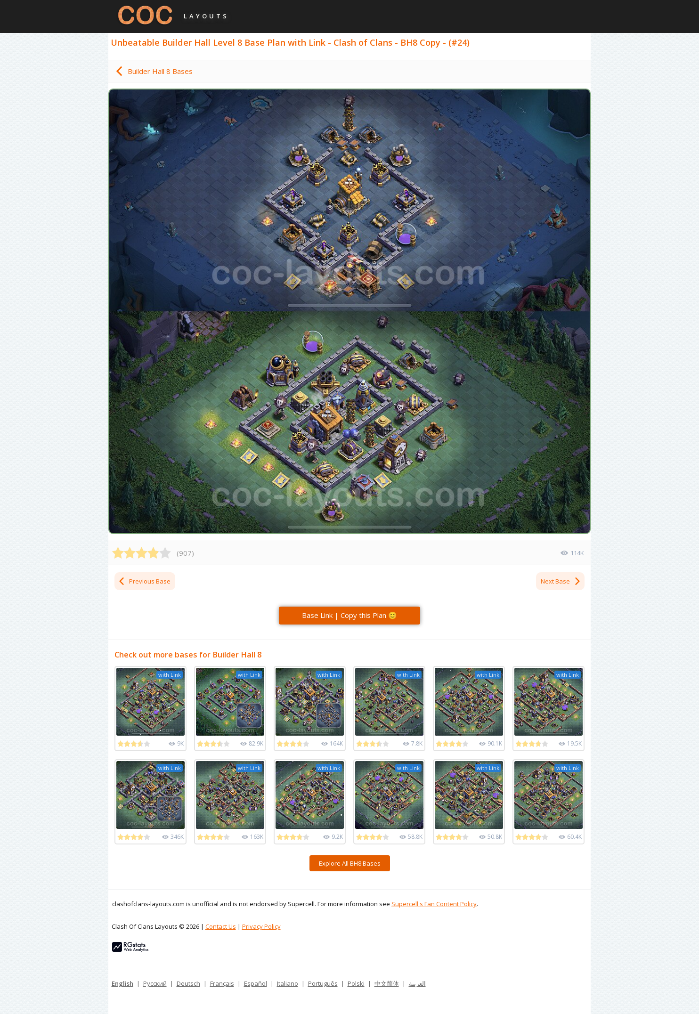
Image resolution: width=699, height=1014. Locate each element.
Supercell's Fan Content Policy (434, 904)
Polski (356, 983)
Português (323, 983)
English (122, 983)
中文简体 (386, 983)
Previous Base (144, 581)
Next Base (561, 581)
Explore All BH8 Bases (350, 863)
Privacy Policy (261, 926)
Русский (155, 983)
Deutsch (188, 983)
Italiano (287, 983)
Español (255, 983)
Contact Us (220, 926)
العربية (417, 983)
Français (222, 983)
